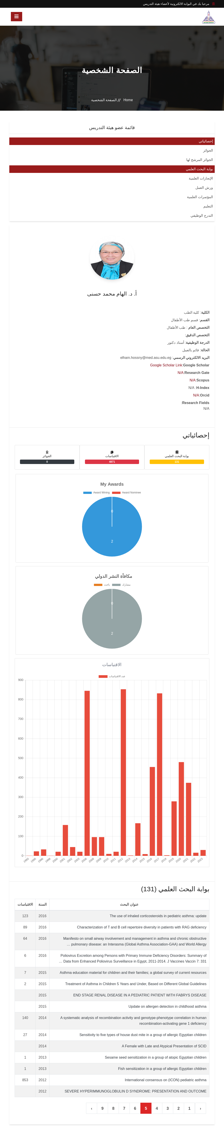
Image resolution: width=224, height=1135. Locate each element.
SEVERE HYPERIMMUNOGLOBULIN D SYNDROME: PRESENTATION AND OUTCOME (135, 1091)
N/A (181, 373)
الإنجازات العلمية (201, 178)
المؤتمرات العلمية (200, 197)
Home (128, 100)
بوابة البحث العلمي (199, 169)
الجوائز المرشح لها (199, 160)
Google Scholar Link (166, 365)
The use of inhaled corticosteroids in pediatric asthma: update (158, 916)
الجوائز (208, 150)
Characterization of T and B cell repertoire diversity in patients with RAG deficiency (141, 927)
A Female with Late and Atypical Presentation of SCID (164, 1046)
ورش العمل (204, 187)
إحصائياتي (206, 141)
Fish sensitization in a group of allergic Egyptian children (162, 1069)
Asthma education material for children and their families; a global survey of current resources (133, 973)
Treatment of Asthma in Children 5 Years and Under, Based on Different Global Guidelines (135, 984)
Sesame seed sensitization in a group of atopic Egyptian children (155, 1057)
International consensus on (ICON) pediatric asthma (165, 1080)
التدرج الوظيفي (202, 215)
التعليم (208, 206)
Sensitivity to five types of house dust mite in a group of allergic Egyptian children (142, 1035)
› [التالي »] (91, 1108)
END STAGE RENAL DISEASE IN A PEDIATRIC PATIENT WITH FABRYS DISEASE (139, 995)
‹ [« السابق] (200, 1108)
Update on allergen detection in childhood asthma (167, 1006)
